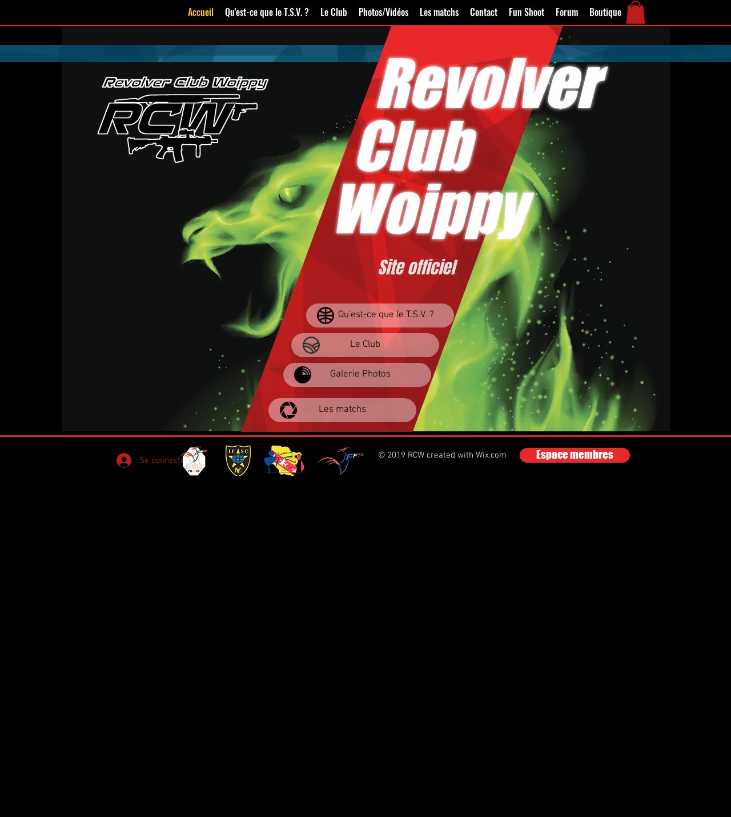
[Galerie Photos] (357, 375)
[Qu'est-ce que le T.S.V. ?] (380, 315)
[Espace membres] (575, 455)
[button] (635, 12)
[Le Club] (365, 345)
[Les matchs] (342, 410)
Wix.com (491, 455)
